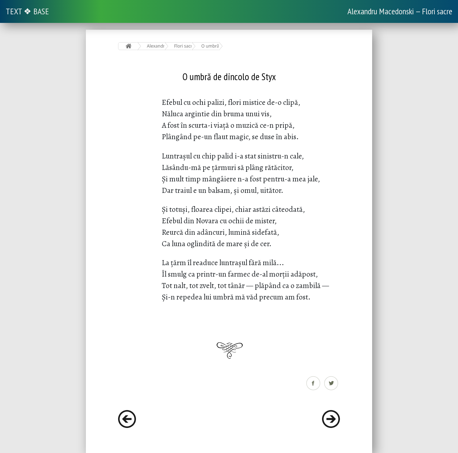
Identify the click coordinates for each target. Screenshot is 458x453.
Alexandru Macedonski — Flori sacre (399, 11)
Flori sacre (183, 46)
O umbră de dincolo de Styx (210, 46)
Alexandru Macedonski (156, 46)
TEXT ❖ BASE (27, 11)
